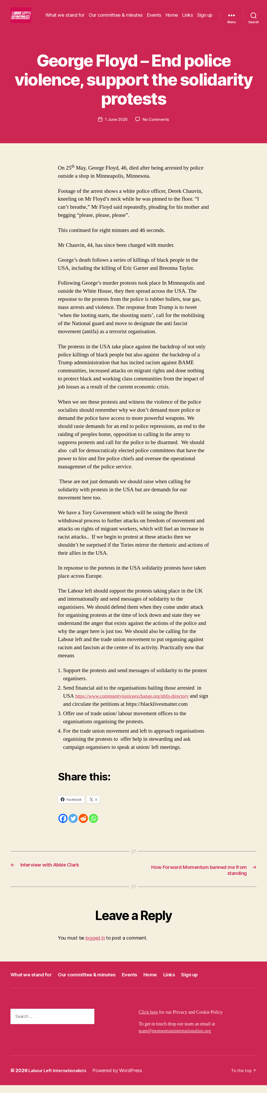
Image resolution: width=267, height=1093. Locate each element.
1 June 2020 (116, 126)
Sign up (205, 22)
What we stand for (84, 14)
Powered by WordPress (123, 1078)
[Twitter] (73, 825)
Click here (148, 1020)
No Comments (156, 126)
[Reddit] (83, 825)
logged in (95, 945)
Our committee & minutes (135, 14)
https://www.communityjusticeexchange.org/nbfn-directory (140, 703)
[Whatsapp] (93, 825)
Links (207, 14)
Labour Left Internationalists (60, 1078)
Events (173, 14)
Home (191, 14)
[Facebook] (63, 825)
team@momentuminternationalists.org (175, 1039)
